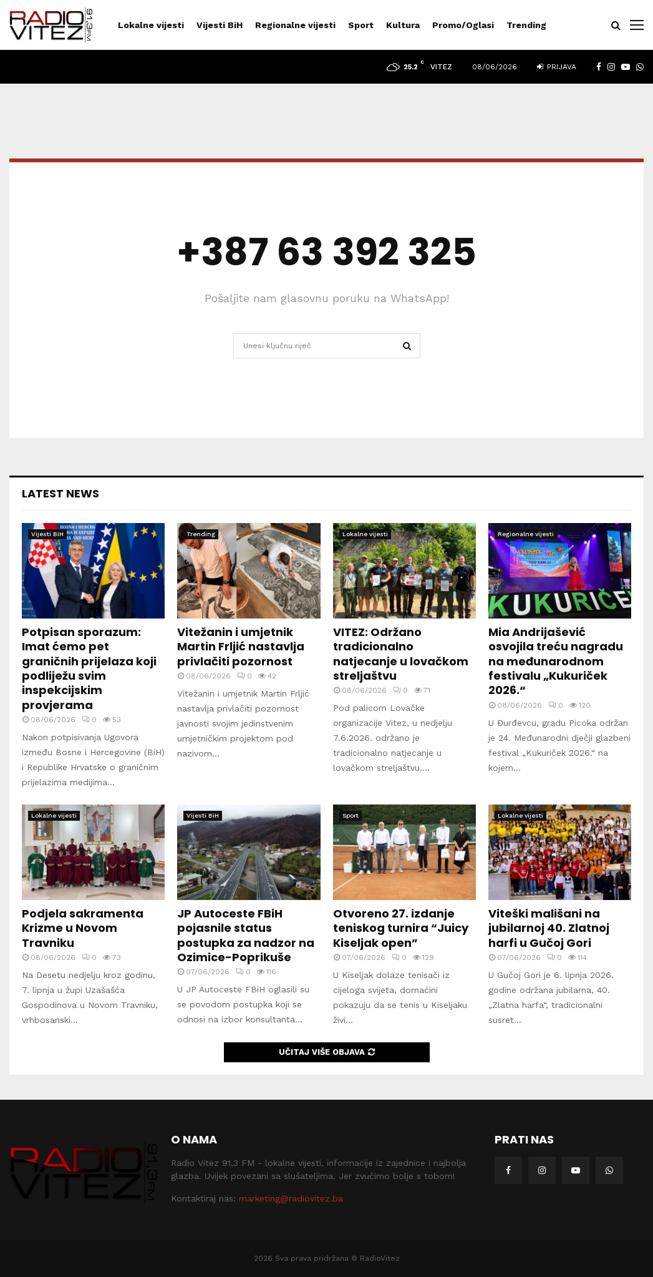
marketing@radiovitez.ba (291, 1198)
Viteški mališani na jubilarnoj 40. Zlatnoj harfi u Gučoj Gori (548, 928)
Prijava (556, 66)
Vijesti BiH (219, 25)
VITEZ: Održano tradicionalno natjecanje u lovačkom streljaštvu (400, 653)
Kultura (403, 25)
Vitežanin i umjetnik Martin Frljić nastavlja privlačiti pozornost (240, 646)
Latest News (60, 493)
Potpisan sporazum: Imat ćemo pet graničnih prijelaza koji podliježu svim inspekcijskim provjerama (89, 668)
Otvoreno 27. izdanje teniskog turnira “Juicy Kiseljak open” (400, 928)
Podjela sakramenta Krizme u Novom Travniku (82, 928)
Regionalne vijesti (295, 25)
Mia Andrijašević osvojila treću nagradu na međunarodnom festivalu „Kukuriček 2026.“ (555, 661)
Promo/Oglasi (463, 25)
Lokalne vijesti (151, 25)
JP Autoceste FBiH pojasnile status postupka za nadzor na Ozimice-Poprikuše (245, 935)
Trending (526, 25)
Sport (361, 25)
